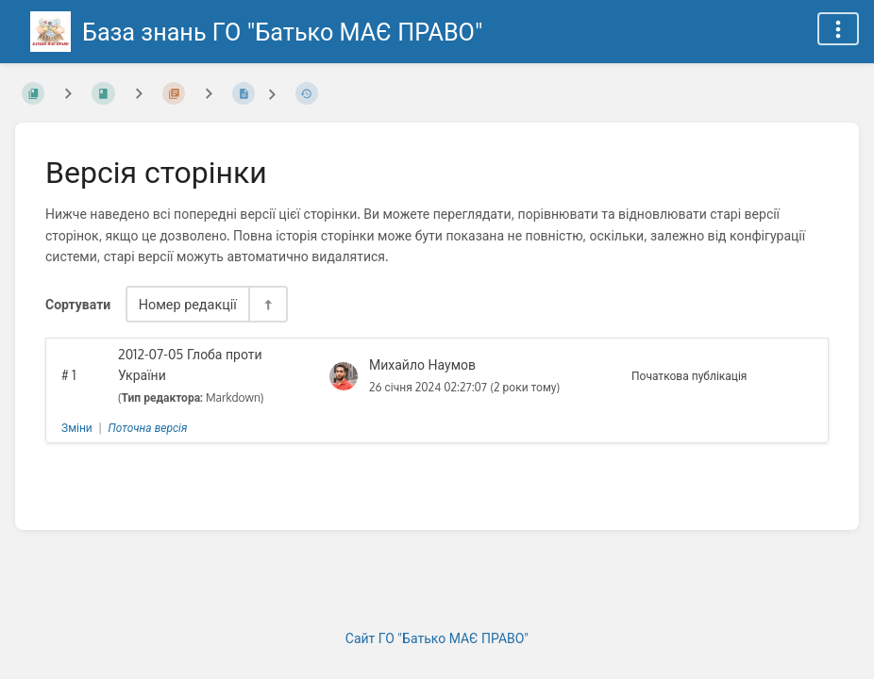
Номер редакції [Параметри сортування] (188, 303)
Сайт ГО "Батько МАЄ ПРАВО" (437, 638)
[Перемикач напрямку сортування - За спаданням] (267, 304)
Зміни (76, 428)
